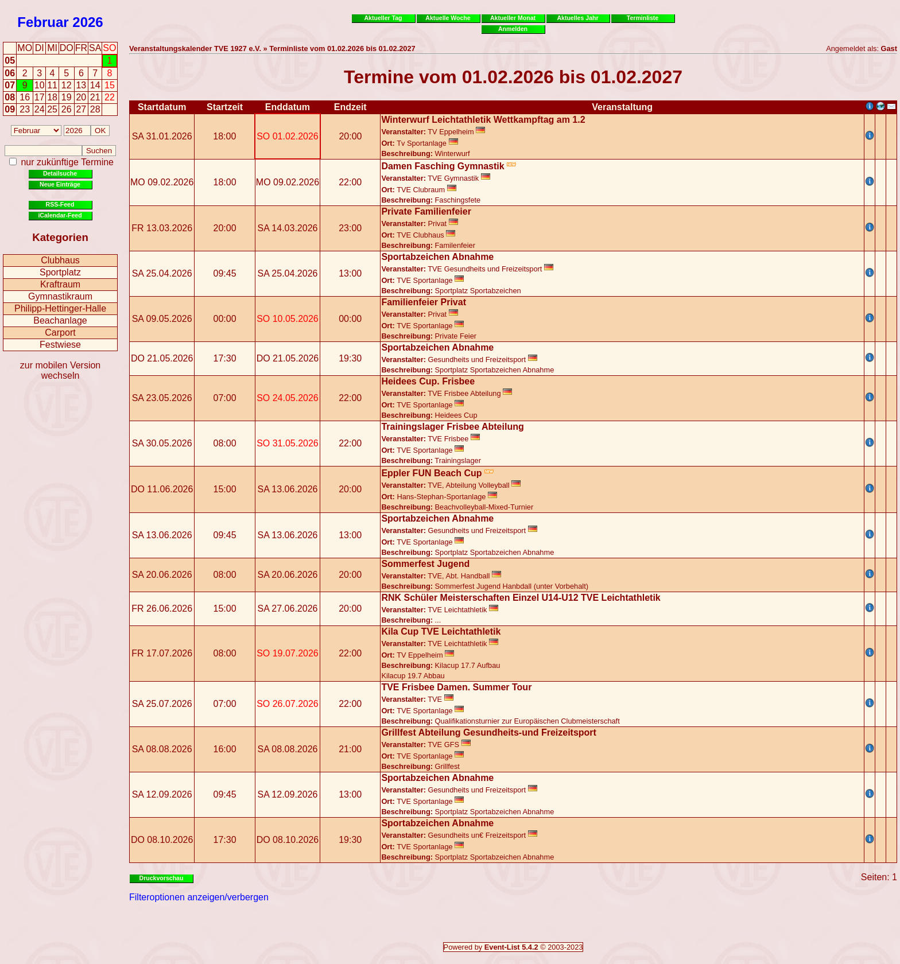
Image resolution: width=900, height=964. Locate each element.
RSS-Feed (60, 204)
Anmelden (512, 28)
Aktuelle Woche (447, 17)
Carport (60, 332)
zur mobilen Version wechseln (60, 370)
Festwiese (60, 344)
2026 (87, 22)
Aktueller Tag (383, 17)
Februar (42, 22)
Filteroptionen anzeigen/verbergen (199, 897)
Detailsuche (60, 173)
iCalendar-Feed (60, 215)
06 (10, 73)
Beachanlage (60, 320)
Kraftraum (60, 284)
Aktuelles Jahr (577, 17)
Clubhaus (60, 260)
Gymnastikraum (60, 296)
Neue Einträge (60, 184)
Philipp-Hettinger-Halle (60, 308)
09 (10, 109)
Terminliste (642, 17)
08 (10, 97)
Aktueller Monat (513, 17)
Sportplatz (60, 272)
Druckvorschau (161, 877)
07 (10, 85)
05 (10, 60)
